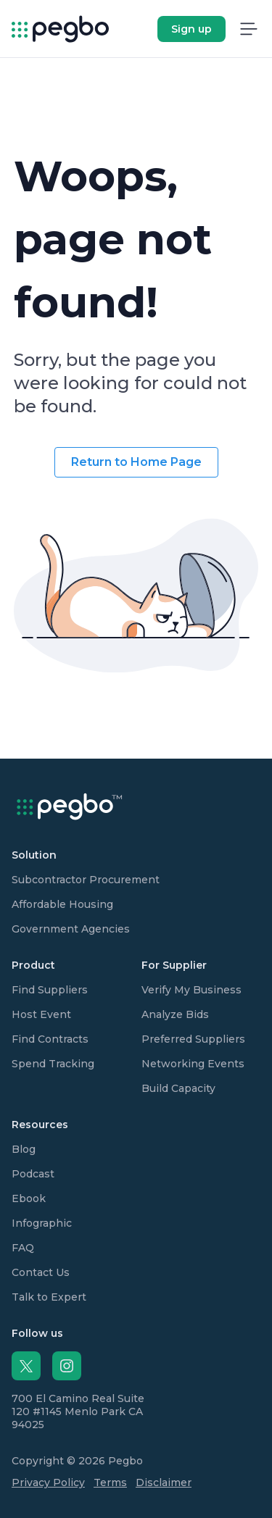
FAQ (23, 1247)
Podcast (33, 1173)
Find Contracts (50, 1039)
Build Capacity (178, 1088)
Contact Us (41, 1272)
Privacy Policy (48, 1482)
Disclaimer (163, 1482)
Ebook (29, 1198)
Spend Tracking (53, 1063)
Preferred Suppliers (193, 1039)
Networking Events (192, 1063)
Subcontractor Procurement (86, 879)
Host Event (41, 1014)
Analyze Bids (175, 1014)
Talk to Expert (49, 1297)
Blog (24, 1149)
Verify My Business (191, 989)
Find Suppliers (50, 989)
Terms (110, 1482)
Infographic (42, 1223)
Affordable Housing (62, 904)
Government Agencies (71, 928)
